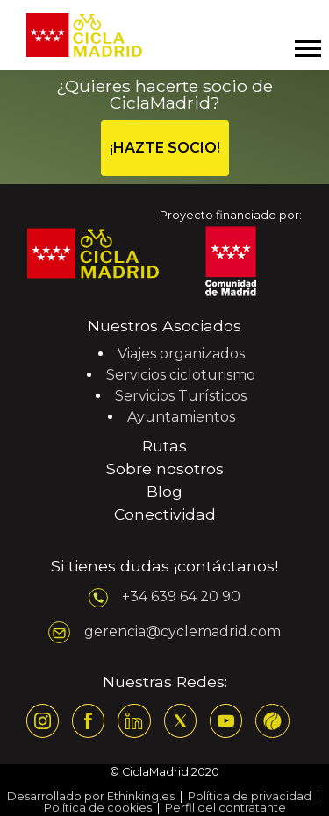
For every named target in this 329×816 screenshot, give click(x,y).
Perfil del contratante (225, 807)
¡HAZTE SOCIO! (165, 147)
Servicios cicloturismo (180, 374)
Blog (164, 491)
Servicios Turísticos (181, 395)
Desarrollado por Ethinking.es (91, 796)
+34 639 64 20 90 (181, 596)
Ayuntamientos (181, 416)
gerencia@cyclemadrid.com (182, 631)
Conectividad (165, 514)
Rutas (164, 445)
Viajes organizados (181, 353)
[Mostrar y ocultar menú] (307, 48)
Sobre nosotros (165, 468)
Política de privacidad (249, 796)
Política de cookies (98, 807)
